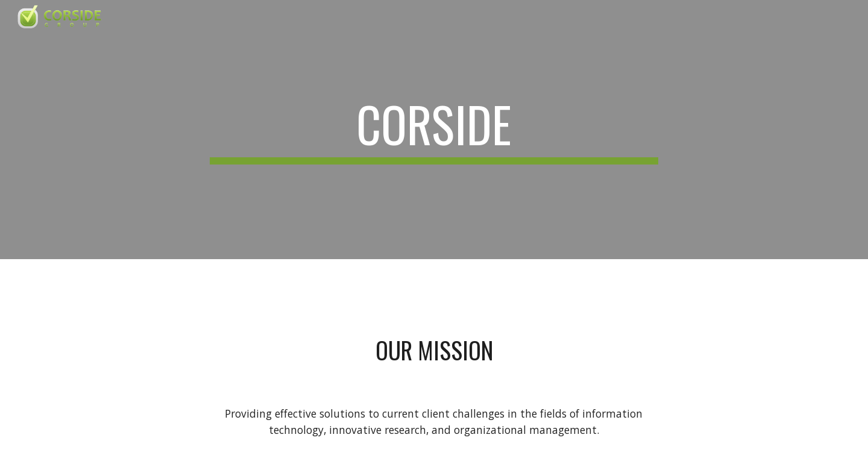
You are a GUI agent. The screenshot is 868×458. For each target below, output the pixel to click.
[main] (434, 129)
